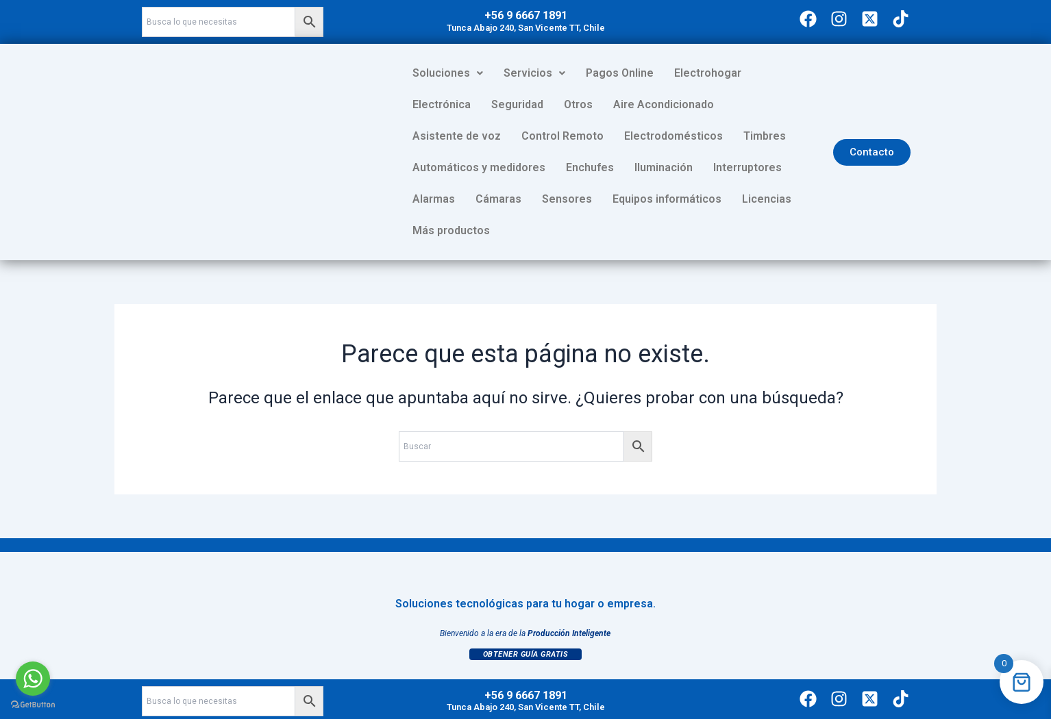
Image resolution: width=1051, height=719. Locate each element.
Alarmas (601, 167)
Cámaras (666, 167)
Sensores (735, 167)
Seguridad (438, 104)
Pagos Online (620, 72)
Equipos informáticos (466, 198)
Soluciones (447, 72)
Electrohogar (707, 72)
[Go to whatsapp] (33, 678)
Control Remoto (806, 104)
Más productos (650, 198)
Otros (499, 104)
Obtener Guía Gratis (526, 622)
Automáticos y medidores (661, 135)
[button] (447, 73)
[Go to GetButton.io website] (33, 705)
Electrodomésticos (461, 135)
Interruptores (525, 167)
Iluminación (441, 167)
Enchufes (772, 135)
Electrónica (791, 72)
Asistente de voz (700, 104)
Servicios (534, 72)
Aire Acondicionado (584, 104)
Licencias (566, 198)
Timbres (553, 135)
